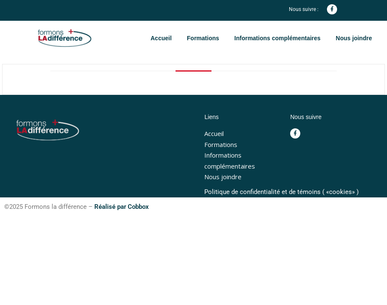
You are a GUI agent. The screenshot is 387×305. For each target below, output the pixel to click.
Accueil (161, 38)
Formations (203, 38)
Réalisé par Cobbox (121, 207)
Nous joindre (354, 38)
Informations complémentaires (277, 38)
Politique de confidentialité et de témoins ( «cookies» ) (281, 192)
